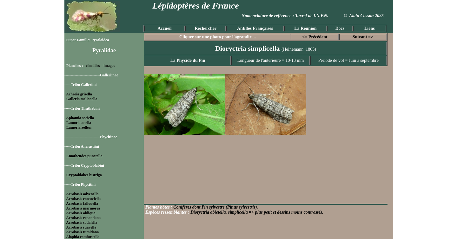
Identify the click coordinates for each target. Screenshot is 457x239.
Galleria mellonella (81, 99)
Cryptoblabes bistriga (84, 175)
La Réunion (305, 28)
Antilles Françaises (255, 28)
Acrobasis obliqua (80, 213)
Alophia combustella (82, 237)
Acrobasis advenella (82, 194)
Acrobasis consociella (83, 199)
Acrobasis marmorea (83, 208)
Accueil (164, 28)
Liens (369, 28)
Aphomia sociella (80, 118)
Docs (339, 28)
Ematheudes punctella (84, 156)
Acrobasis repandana (83, 218)
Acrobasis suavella (81, 227)
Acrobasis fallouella (82, 203)
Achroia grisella (79, 94)
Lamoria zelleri (78, 127)
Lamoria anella (78, 122)
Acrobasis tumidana (82, 232)
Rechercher (205, 28)
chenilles (93, 65)
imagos (109, 65)
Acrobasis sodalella (81, 222)
